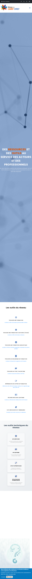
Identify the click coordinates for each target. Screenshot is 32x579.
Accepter (3, 577)
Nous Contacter (5, 1)
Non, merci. (9, 576)
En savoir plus (12, 574)
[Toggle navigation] (30, 8)
